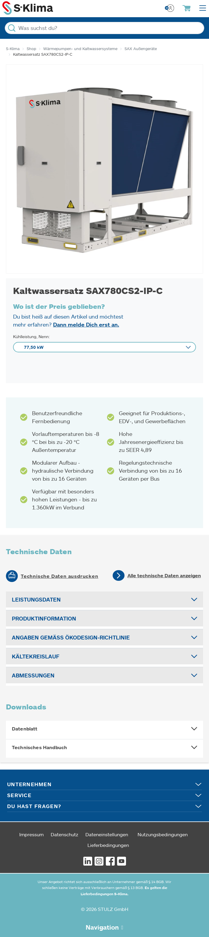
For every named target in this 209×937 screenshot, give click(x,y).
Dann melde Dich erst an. (86, 324)
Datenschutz (64, 834)
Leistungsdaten (36, 599)
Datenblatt (25, 729)
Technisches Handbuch (39, 747)
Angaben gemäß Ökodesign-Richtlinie (71, 637)
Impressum (31, 834)
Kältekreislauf (35, 656)
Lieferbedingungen (108, 845)
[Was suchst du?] (104, 28)
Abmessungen (33, 675)
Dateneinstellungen (106, 834)
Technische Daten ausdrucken (59, 576)
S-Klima (13, 48)
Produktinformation (44, 618)
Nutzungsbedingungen (163, 834)
